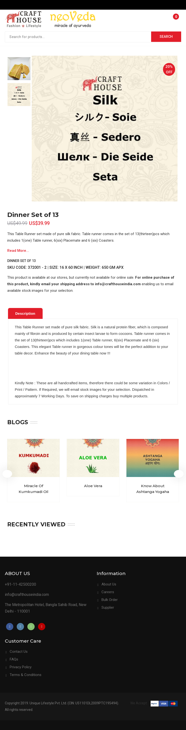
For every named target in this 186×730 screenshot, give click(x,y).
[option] (19, 69)
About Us (108, 584)
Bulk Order (109, 600)
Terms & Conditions (25, 675)
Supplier (107, 607)
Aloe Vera (93, 486)
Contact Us (19, 651)
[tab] (25, 313)
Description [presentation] (25, 313)
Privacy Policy (20, 667)
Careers (107, 592)
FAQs (14, 659)
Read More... (18, 250)
